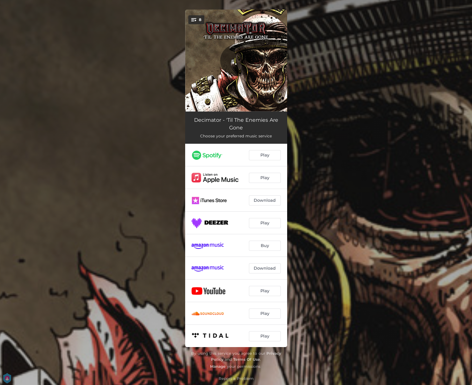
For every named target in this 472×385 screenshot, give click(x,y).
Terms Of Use (246, 359)
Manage (218, 366)
